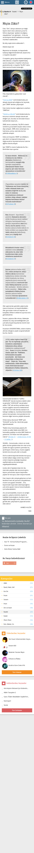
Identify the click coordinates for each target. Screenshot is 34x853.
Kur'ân (18, 591)
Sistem (18, 599)
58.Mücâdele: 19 (22, 298)
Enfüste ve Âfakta (11, 659)
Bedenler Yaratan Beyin (13, 653)
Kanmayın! (7, 701)
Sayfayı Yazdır (5, 12)
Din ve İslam (18, 608)
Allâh (18, 583)
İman (18, 604)
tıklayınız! (5, 526)
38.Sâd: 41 (12, 437)
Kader (18, 616)
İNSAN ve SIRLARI (9, 114)
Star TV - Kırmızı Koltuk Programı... (16, 542)
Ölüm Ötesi (18, 620)
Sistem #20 (9, 646)
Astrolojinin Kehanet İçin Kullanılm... (16, 688)
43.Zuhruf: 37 (10, 259)
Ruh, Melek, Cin (18, 624)
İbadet (14, 12)
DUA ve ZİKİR (7, 100)
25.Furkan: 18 (10, 204)
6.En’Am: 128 (17, 370)
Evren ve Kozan (9, 545)
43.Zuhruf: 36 (10, 237)
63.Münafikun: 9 (11, 173)
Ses (10, 563)
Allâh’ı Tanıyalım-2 (10, 692)
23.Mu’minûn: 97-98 (24, 437)
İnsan (18, 595)
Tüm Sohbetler (17, 710)
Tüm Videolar (17, 672)
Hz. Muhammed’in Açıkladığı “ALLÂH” (16, 521)
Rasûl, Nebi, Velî (18, 587)
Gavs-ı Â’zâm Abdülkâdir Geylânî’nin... (16, 697)
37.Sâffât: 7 (8, 439)
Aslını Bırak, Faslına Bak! (12, 549)
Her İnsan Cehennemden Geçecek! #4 (17, 640)
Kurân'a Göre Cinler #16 (13, 666)
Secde (6, 705)
